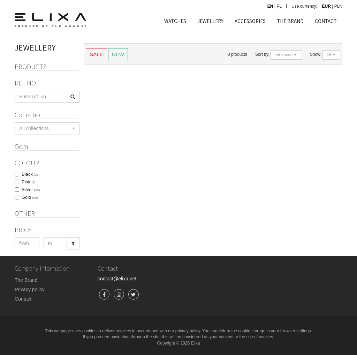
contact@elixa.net (117, 278)
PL (279, 6)
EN (270, 6)
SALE (96, 54)
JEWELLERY (210, 21)
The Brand (26, 280)
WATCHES (175, 21)
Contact (23, 299)
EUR (326, 6)
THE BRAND (290, 21)
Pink (29, 181)
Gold (30, 197)
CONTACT (326, 21)
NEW (118, 54)
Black (31, 174)
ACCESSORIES (250, 21)
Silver (31, 189)
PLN (338, 6)
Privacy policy (30, 289)
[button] (47, 128)
